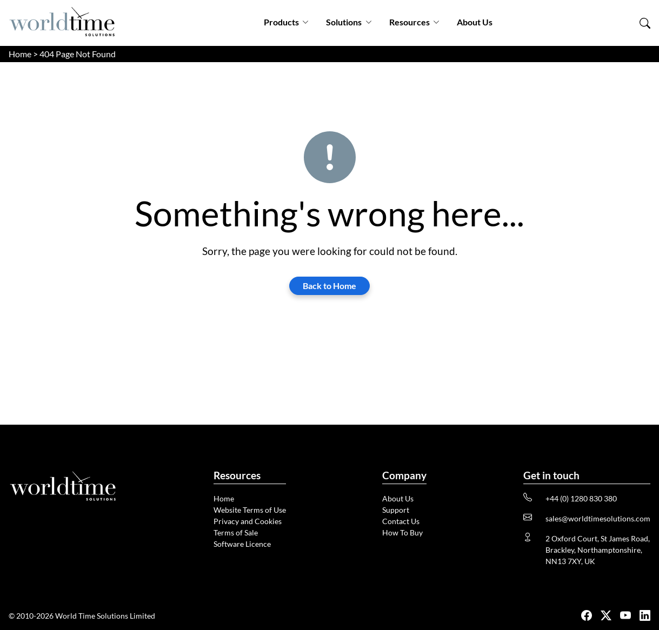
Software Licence (242, 543)
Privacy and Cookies (248, 521)
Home (20, 54)
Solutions (348, 22)
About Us (474, 22)
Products (286, 22)
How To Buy (402, 532)
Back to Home (329, 285)
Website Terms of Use (250, 509)
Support (395, 509)
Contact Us (401, 521)
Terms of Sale (236, 532)
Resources (414, 22)
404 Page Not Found (77, 54)
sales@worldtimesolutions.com (597, 518)
